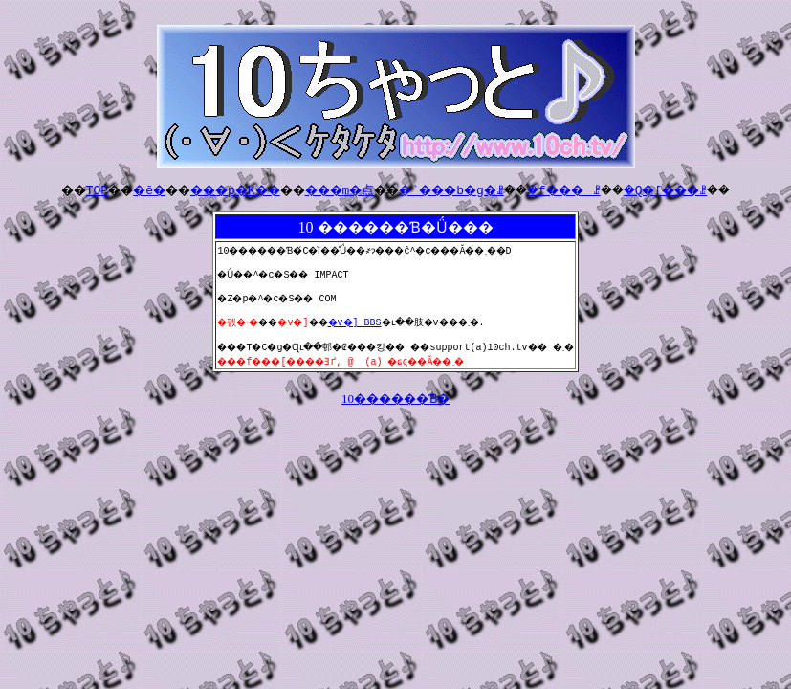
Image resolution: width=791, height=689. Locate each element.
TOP (48, 189)
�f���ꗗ (592, 189)
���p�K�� (209, 189)
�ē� (108, 189)
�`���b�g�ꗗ (460, 189)
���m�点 (330, 189)
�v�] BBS (358, 330)
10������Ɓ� (395, 410)
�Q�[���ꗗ (712, 189)
